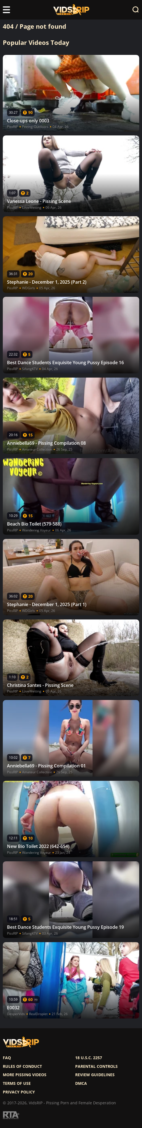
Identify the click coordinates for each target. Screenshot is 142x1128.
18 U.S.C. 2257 (88, 1057)
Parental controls (96, 1066)
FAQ (7, 1057)
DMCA (81, 1083)
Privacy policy (19, 1092)
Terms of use (17, 1083)
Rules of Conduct (22, 1066)
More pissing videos (24, 1074)
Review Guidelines (95, 1074)
